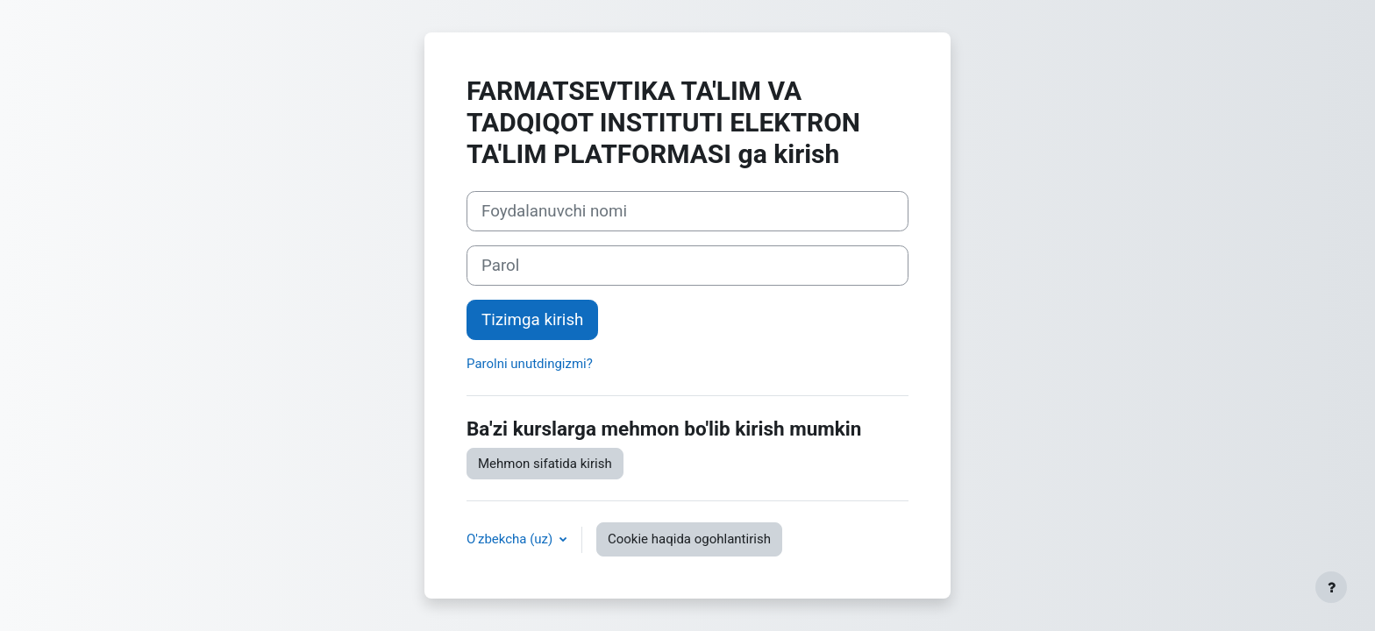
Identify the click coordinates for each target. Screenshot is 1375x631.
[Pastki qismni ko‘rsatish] (1331, 587)
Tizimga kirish (532, 320)
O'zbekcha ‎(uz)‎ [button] (511, 539)
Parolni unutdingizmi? (530, 364)
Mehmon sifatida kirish (545, 463)
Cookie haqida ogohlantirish (689, 539)
